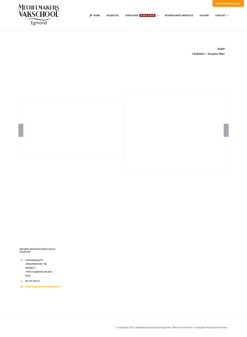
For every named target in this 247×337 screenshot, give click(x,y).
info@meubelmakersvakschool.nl (42, 286)
